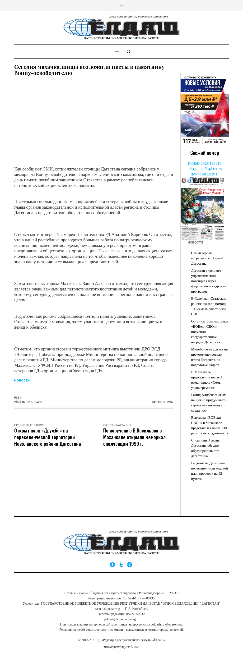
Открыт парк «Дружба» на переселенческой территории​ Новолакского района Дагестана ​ (48, 437)
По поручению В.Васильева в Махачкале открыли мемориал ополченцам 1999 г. (134, 437)
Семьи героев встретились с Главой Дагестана (207, 258)
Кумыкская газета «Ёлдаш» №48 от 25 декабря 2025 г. (204, 168)
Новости (22, 380)
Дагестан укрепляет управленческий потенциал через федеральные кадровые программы (208, 281)
